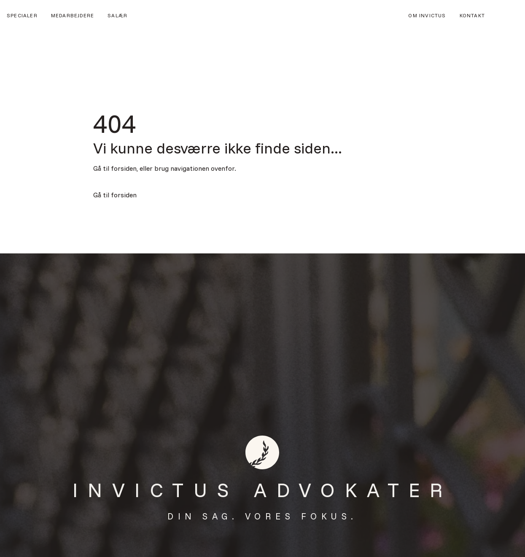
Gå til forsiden (115, 195)
